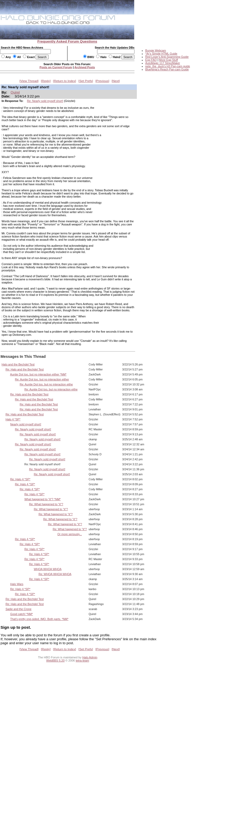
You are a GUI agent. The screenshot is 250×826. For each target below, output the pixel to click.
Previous (102, 81)
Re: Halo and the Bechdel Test (25, 369)
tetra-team (82, 660)
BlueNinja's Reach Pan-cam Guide (167, 69)
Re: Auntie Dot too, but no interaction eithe (46, 384)
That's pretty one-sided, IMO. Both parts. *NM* (39, 619)
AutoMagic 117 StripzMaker (162, 63)
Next (116, 81)
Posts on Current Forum (55, 67)
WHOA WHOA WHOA (47, 569)
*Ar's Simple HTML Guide (161, 53)
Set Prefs (85, 81)
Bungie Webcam (155, 50)
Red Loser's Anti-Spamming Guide (167, 56)
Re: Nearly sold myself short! (45, 100)
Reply (46, 81)
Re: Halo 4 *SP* (20, 479)
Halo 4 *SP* (13, 419)
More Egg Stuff (168, 59)
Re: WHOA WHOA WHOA (54, 574)
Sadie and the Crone (19, 609)
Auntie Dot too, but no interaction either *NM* (38, 374)
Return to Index (64, 81)
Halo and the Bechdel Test (18, 364)
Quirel (15, 92)
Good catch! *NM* (21, 614)
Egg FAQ (151, 59)
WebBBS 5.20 (55, 660)
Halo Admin (89, 657)
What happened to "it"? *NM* (42, 499)
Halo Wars (16, 584)
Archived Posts (84, 67)
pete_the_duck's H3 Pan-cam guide (167, 66)
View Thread (29, 81)
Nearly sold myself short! (25, 424)
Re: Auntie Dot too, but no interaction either (42, 379)
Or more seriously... (69, 534)
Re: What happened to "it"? (46, 504)
